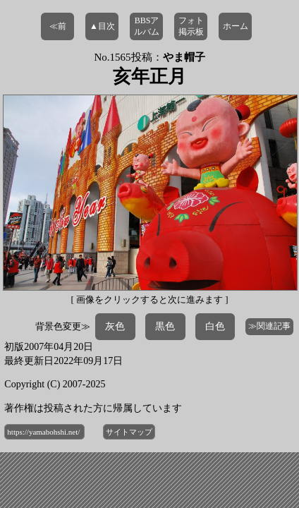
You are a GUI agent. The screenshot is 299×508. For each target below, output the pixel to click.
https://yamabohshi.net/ (44, 432)
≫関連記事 (269, 326)
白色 (215, 326)
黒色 (165, 326)
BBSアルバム (146, 26)
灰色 (115, 326)
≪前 (57, 26)
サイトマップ (129, 432)
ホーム (235, 26)
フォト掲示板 (191, 26)
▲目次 (102, 26)
